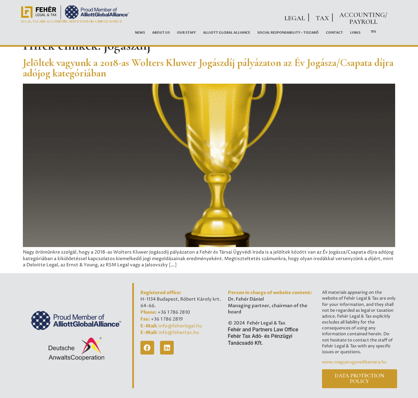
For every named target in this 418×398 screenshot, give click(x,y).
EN (373, 31)
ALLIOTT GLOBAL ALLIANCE (226, 32)
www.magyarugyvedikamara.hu (354, 362)
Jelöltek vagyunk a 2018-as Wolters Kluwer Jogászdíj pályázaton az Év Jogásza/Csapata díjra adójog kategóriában (208, 67)
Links (355, 32)
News (140, 32)
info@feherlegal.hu (180, 326)
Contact (334, 32)
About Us (161, 32)
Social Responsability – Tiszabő (288, 32)
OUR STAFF (186, 32)
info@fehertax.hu (178, 332)
